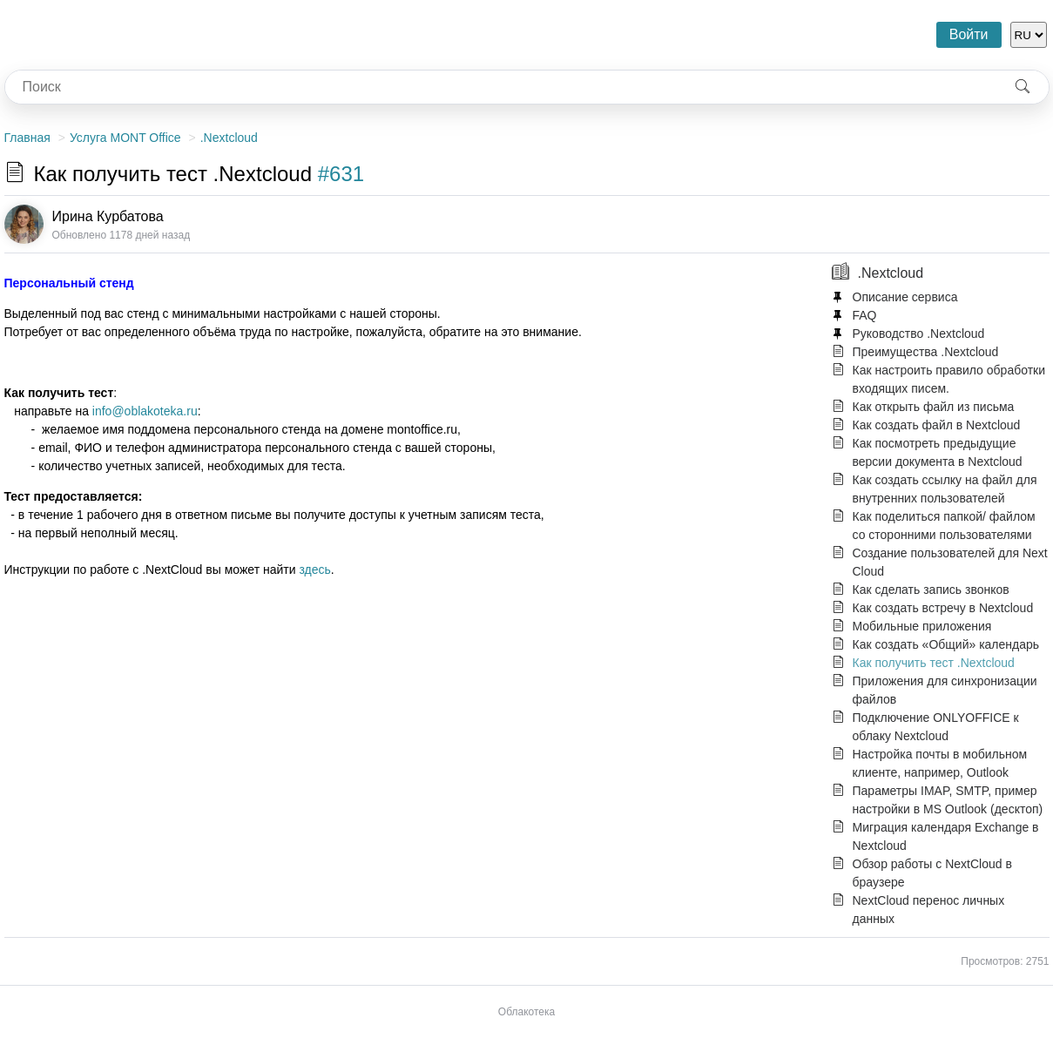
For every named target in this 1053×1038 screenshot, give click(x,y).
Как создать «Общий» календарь (946, 644)
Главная (27, 138)
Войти (969, 34)
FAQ (865, 315)
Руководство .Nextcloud (919, 333)
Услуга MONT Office (125, 138)
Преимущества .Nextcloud (926, 352)
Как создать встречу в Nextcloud (943, 608)
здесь (314, 569)
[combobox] (500, 87)
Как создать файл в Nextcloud (937, 425)
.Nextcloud (229, 138)
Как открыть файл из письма (934, 407)
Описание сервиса (905, 297)
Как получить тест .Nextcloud (934, 663)
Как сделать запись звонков (931, 590)
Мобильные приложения (922, 626)
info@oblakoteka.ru (145, 411)
